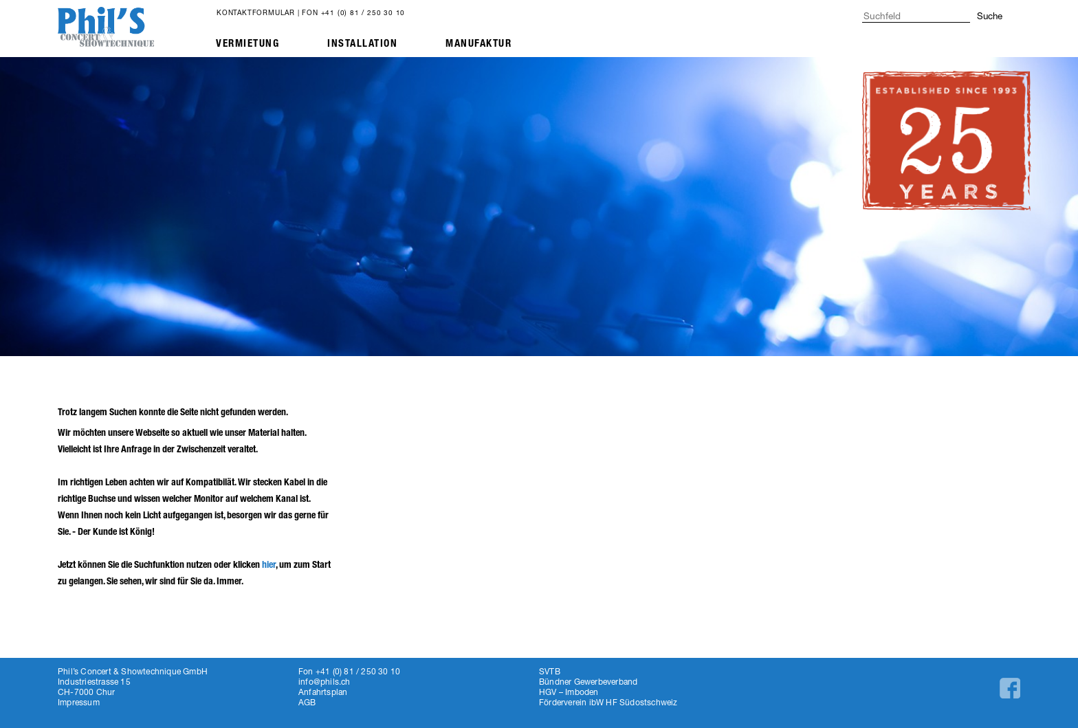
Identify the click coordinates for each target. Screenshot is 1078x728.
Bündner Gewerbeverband (588, 681)
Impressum (79, 702)
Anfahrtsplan (322, 692)
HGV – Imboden (569, 692)
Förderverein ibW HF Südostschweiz (608, 702)
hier (269, 565)
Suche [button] (989, 15)
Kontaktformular (256, 12)
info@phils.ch (324, 681)
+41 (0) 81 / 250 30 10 (363, 12)
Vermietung (247, 43)
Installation (362, 43)
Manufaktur (479, 43)
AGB (307, 702)
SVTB (549, 671)
